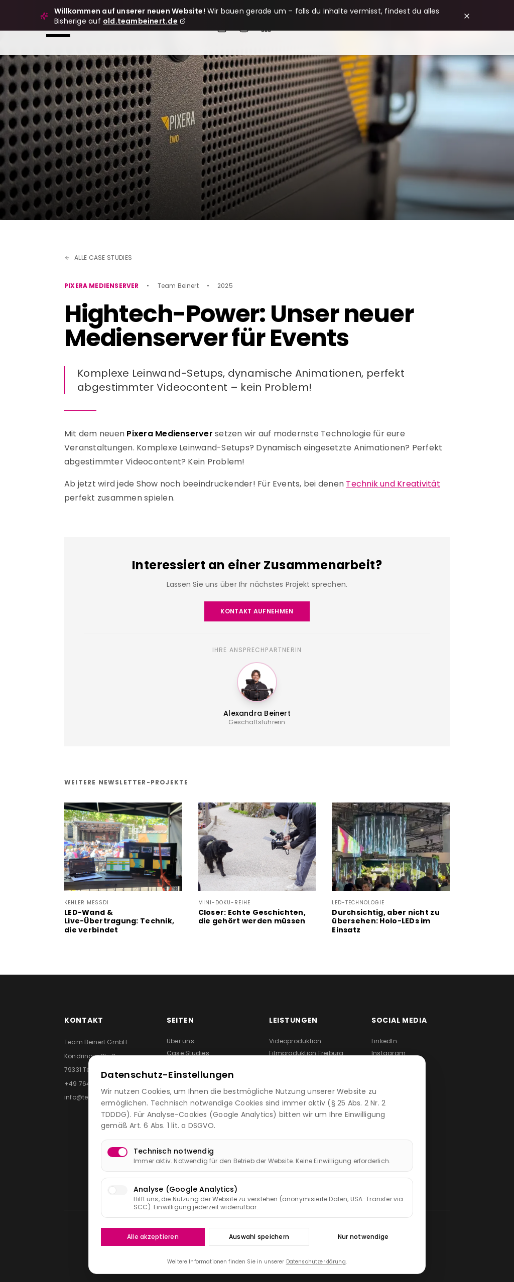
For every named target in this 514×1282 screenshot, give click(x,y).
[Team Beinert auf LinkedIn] (266, 28)
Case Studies (188, 1053)
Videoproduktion (295, 1041)
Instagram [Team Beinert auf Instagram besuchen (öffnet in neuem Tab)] (388, 1053)
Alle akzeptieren (153, 1236)
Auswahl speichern (259, 1236)
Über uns (180, 1041)
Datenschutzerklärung (316, 1261)
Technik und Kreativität (393, 484)
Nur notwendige (363, 1236)
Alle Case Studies (98, 258)
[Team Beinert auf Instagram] (244, 28)
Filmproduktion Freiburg (306, 1053)
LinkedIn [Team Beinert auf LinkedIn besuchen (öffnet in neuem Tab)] (384, 1041)
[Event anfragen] (222, 28)
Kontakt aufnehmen (256, 611)
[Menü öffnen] (58, 27)
